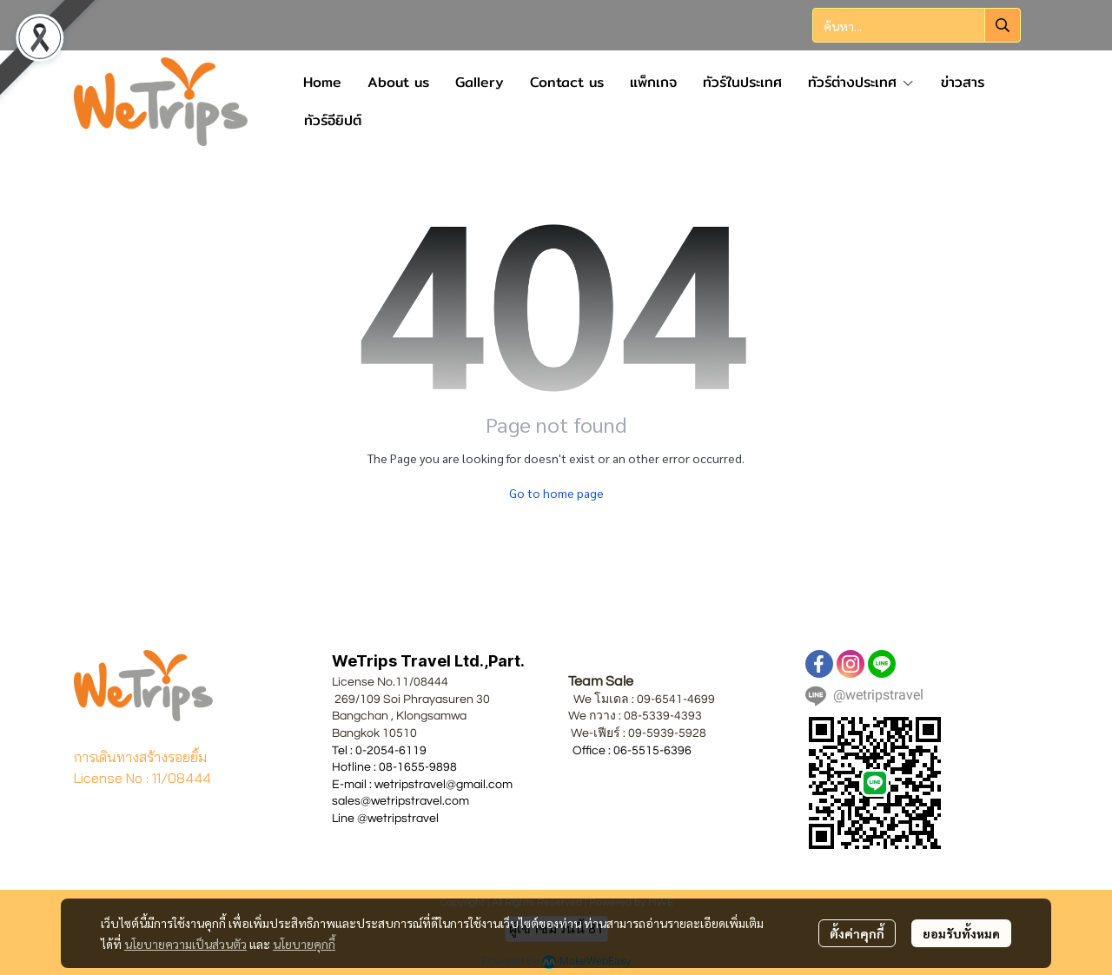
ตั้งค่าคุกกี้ (857, 933)
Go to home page (556, 493)
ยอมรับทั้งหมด (961, 933)
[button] (916, 25)
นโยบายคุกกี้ (304, 944)
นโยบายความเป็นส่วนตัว (185, 944)
